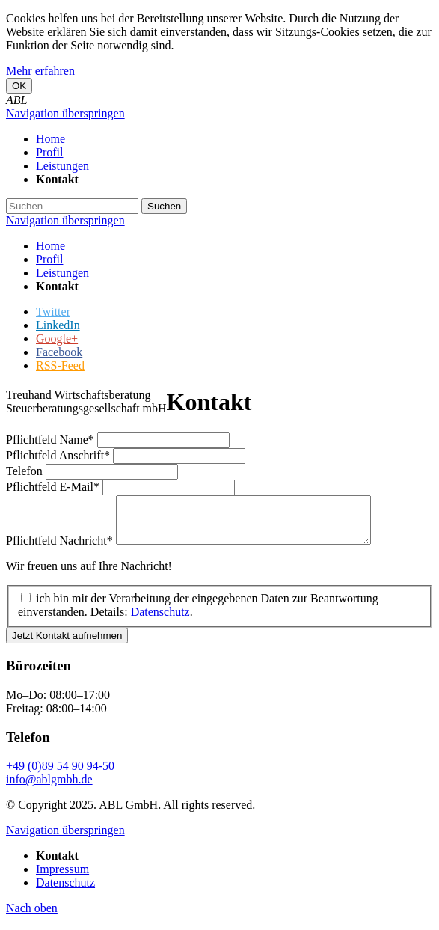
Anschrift (59, 455)
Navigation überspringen (65, 113)
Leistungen (62, 272)
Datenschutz (160, 620)
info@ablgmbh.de (49, 788)
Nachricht (61, 549)
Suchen (164, 206)
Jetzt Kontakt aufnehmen (67, 644)
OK (19, 85)
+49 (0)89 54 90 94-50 (60, 774)
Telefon (26, 471)
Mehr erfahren (40, 70)
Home (50, 245)
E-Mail (54, 486)
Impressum (62, 878)
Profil (49, 259)
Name (51, 439)
